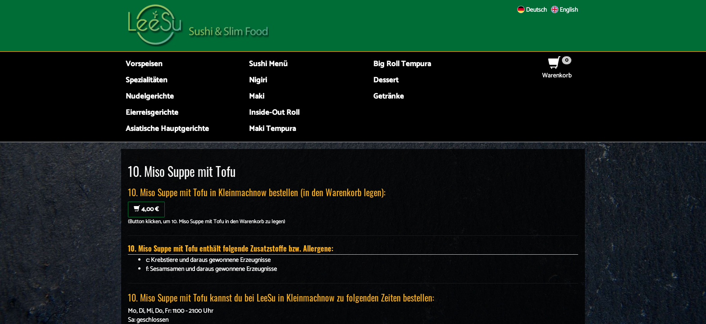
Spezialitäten (146, 80)
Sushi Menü (268, 64)
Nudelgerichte (150, 96)
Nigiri (258, 80)
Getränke (388, 96)
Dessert (385, 80)
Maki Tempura (272, 129)
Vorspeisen (144, 64)
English (564, 10)
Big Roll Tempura (402, 64)
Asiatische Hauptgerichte (167, 129)
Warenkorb (556, 71)
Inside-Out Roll (274, 113)
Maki (256, 96)
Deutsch (532, 10)
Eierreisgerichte (152, 113)
